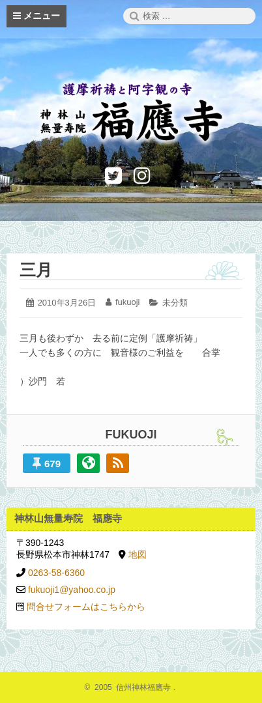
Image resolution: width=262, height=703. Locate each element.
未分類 (175, 303)
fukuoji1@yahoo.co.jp (71, 589)
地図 (137, 554)
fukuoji (127, 302)
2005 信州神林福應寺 (131, 687)
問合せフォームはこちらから (86, 606)
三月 (36, 270)
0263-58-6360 (56, 572)
